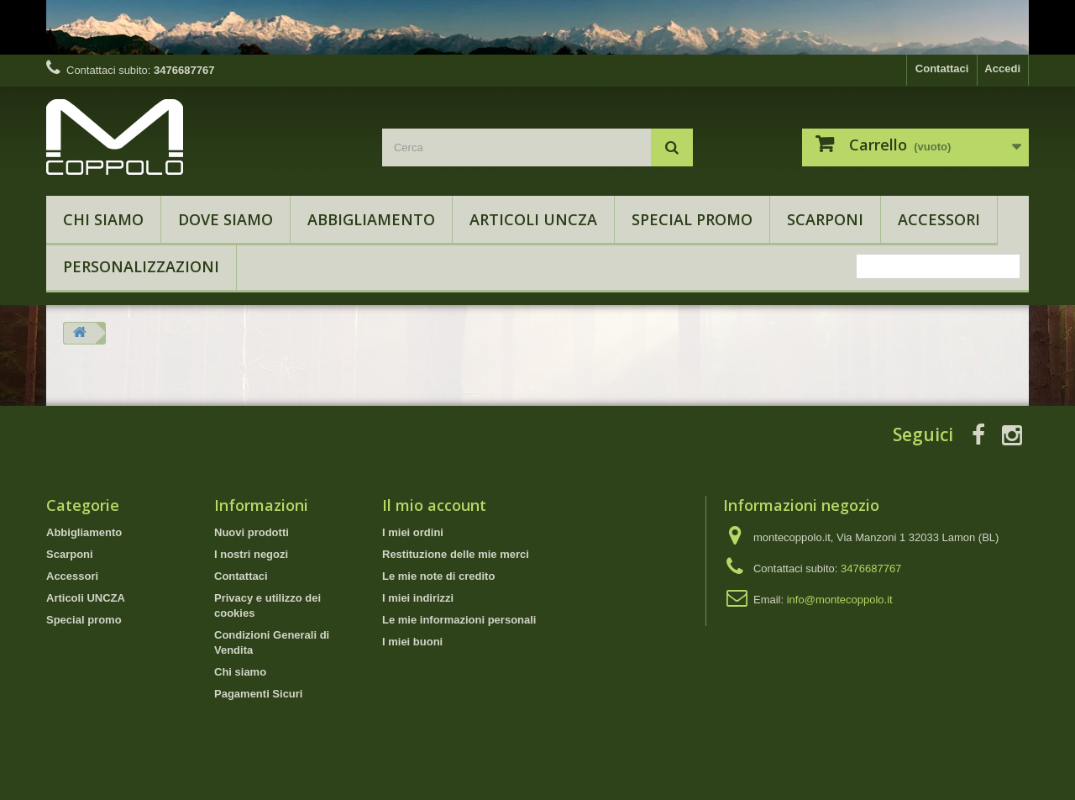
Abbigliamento (371, 219)
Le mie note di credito (438, 576)
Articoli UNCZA (533, 219)
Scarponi (825, 219)
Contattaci (942, 68)
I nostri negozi (251, 554)
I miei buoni (412, 641)
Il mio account (434, 505)
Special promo (692, 219)
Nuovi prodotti (251, 532)
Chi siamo (103, 219)
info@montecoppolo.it (840, 599)
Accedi (1002, 68)
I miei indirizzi (418, 598)
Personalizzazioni (141, 266)
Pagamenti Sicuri (258, 693)
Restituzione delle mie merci (455, 554)
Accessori (939, 219)
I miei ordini (412, 532)
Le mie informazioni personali (459, 619)
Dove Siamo (225, 219)
